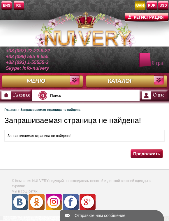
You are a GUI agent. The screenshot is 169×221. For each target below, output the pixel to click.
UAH (140, 5)
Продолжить (146, 153)
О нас (158, 95)
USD (163, 5)
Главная (21, 95)
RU (18, 5)
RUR (152, 5)
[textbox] (74, 95)
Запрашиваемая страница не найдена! (50, 109)
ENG (6, 5)
